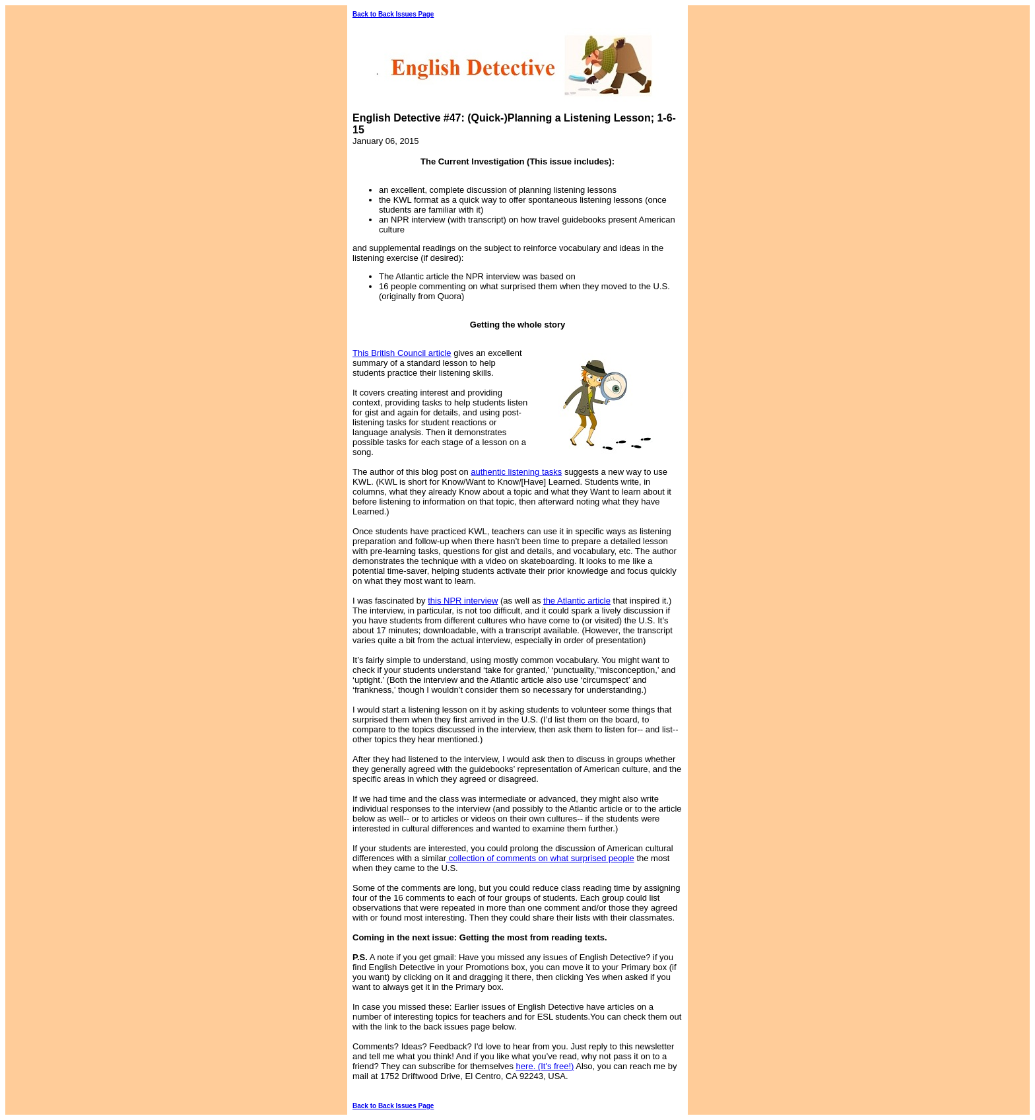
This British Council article (401, 353)
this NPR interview (463, 601)
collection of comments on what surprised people (540, 858)
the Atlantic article (577, 601)
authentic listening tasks (516, 472)
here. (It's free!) (545, 1066)
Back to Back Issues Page (393, 14)
